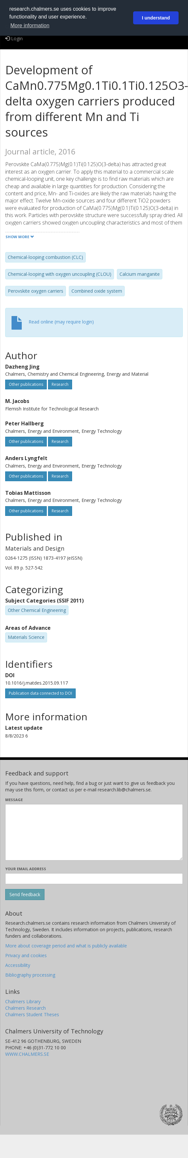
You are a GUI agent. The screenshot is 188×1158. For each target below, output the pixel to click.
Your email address (25, 868)
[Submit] (24, 894)
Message (14, 799)
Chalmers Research (25, 1008)
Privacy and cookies (26, 955)
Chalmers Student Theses (32, 1014)
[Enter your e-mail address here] (94, 878)
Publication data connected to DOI (40, 693)
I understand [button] (156, 17)
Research (60, 384)
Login (14, 38)
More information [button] (29, 25)
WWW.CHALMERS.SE (27, 1054)
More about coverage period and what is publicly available (66, 946)
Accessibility (17, 965)
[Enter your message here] (94, 832)
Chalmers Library (23, 1001)
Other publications (26, 384)
